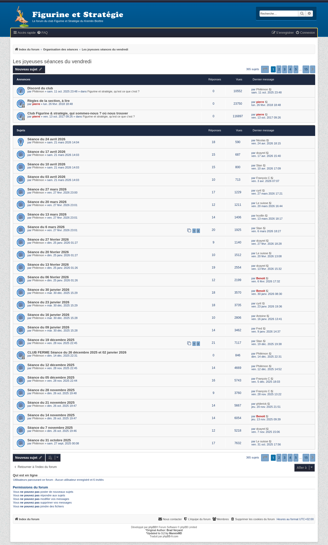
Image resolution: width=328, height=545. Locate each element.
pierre (36, 103)
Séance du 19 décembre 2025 (50, 340)
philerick (261, 403)
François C (263, 177)
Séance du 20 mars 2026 (47, 202)
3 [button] (284, 69)
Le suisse (262, 203)
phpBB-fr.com (170, 536)
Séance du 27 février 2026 (48, 239)
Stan (259, 165)
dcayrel (260, 152)
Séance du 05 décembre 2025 (50, 377)
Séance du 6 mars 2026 (46, 227)
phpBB (152, 527)
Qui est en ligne (25, 475)
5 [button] (296, 69)
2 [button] (279, 69)
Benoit (260, 278)
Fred (259, 328)
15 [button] (306, 69)
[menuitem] (42, 32)
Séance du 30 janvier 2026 (48, 290)
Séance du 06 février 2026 (48, 277)
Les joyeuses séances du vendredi (52, 61)
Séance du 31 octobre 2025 (49, 440)
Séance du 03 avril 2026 (46, 177)
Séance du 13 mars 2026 (47, 214)
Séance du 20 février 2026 (48, 252)
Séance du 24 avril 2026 (46, 139)
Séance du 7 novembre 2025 (50, 428)
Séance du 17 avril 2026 (46, 152)
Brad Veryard (174, 530)
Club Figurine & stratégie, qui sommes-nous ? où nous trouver (77, 113)
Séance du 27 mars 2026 (47, 189)
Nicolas (260, 140)
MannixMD (175, 533)
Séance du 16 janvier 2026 (48, 315)
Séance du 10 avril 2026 (46, 164)
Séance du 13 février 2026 (48, 264)
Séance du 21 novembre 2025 (51, 402)
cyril (258, 190)
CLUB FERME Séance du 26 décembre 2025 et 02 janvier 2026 (76, 352)
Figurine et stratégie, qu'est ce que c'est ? (113, 91)
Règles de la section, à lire (48, 101)
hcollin (260, 215)
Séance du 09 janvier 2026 (48, 327)
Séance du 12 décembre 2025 (50, 365)
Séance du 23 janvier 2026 (48, 302)
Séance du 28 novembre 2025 (51, 390)
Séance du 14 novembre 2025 (51, 415)
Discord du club (40, 88)
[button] (265, 69)
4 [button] (290, 69)
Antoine (261, 315)
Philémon (38, 91)
